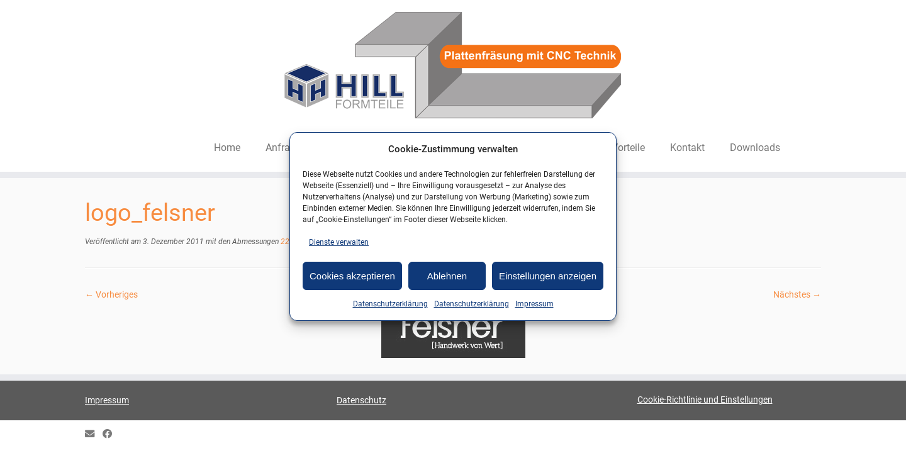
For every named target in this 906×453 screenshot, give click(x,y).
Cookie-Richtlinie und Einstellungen (705, 399)
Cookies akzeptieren (352, 276)
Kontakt (687, 148)
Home (227, 148)
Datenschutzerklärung (390, 303)
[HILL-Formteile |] (453, 67)
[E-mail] (94, 434)
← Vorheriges (111, 294)
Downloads (755, 148)
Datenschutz (361, 400)
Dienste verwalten (339, 242)
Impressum (534, 303)
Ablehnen (447, 276)
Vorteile (628, 148)
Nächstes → (797, 294)
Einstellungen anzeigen (547, 276)
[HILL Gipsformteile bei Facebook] (111, 434)
